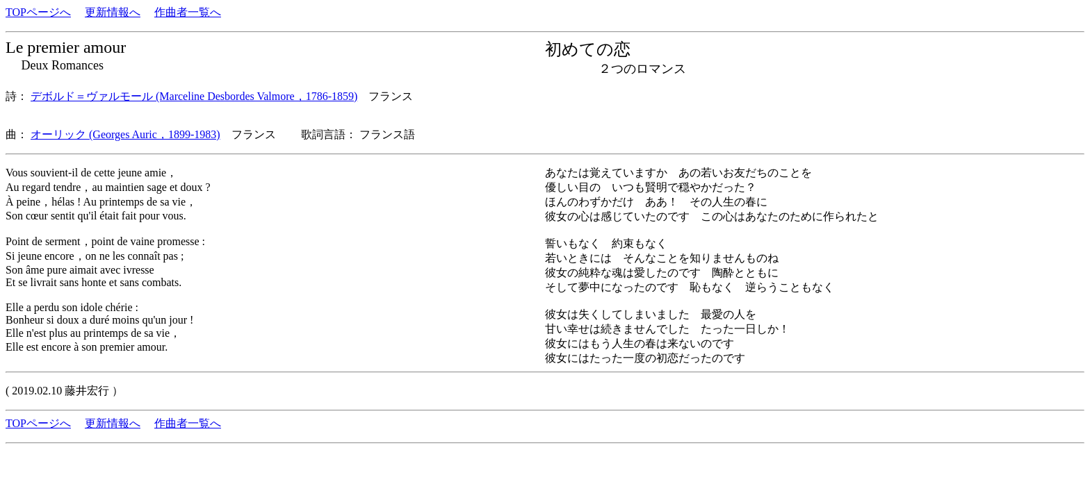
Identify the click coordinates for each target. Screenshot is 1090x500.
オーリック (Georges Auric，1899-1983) (125, 134)
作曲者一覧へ (187, 12)
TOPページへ (38, 12)
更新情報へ (112, 12)
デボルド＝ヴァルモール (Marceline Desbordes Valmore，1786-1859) (194, 96)
